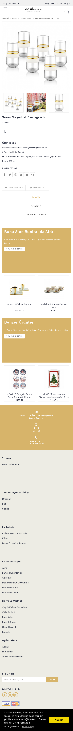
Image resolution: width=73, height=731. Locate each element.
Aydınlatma (9, 640)
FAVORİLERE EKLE (15, 188)
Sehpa (5, 508)
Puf (4, 503)
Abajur (5, 646)
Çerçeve (7, 577)
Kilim (5, 538)
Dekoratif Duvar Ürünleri (15, 582)
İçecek (6, 631)
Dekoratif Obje (10, 587)
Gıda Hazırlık (9, 627)
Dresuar (6, 498)
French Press (9, 622)
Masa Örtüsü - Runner (14, 543)
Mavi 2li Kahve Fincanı (19, 304)
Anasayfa (5, 18)
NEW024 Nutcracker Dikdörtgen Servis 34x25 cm (54, 396)
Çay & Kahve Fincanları (14, 607)
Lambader (7, 651)
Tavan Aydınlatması (12, 656)
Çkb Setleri (8, 612)
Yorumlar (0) (36, 206)
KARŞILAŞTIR (38, 188)
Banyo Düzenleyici (12, 572)
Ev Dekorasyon (11, 561)
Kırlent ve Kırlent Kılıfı (14, 533)
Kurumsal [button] (56, 3)
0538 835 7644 (36, 444)
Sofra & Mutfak (12, 600)
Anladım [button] (59, 720)
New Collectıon (26, 18)
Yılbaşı (14, 18)
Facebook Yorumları (36, 214)
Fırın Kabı (7, 617)
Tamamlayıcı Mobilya (16, 492)
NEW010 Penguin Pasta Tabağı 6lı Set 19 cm (19, 396)
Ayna (4, 567)
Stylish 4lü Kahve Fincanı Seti (53, 306)
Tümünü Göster (14, 249)
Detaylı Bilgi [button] (28, 726)
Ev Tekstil (8, 527)
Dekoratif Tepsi (10, 592)
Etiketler (37, 197)
